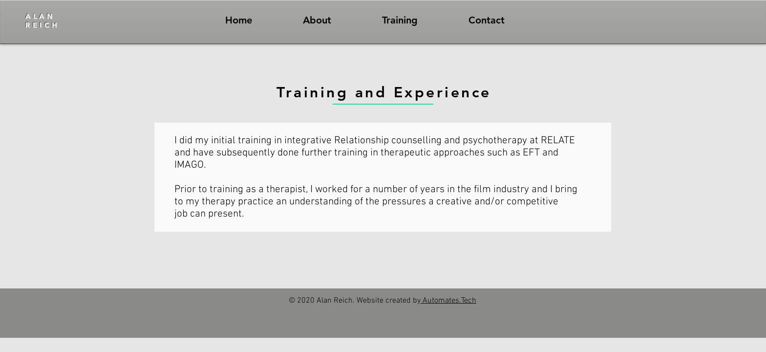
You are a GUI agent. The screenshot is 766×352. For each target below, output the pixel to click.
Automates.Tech (448, 301)
